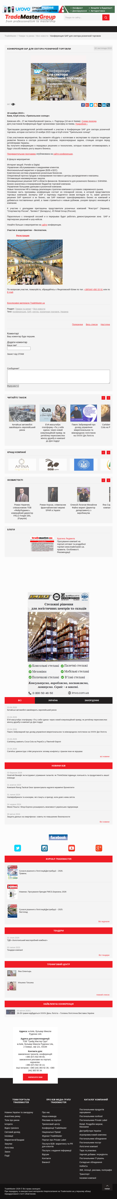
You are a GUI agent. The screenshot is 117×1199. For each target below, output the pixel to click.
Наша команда (49, 1116)
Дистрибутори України (90, 1131)
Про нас (46, 1112)
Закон (7, 1152)
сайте (44, 225)
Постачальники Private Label (93, 1120)
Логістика (9, 1147)
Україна (53, 700)
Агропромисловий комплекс (93, 1135)
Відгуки (45, 1154)
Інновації (9, 1136)
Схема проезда (89, 121)
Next (108, 398)
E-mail (10, 292)
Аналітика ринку (12, 1116)
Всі (19, 700)
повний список (103, 995)
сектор (35, 311)
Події (7, 1155)
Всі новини (105, 822)
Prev (103, 398)
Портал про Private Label (54, 1140)
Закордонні (92, 700)
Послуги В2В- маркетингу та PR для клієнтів (57, 1145)
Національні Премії (51, 1132)
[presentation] (30, 390)
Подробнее (81, 124)
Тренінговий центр (51, 1124)
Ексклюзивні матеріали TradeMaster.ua (26, 303)
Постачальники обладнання (93, 1138)
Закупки (8, 1144)
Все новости (42, 36)
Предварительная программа (21, 154)
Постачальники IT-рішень (92, 1158)
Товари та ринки (26, 36)
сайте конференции (63, 154)
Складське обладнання (91, 1162)
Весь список (92, 324)
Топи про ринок (12, 1120)
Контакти (46, 1158)
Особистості (15, 479)
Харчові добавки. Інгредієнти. (94, 1154)
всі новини (105, 756)
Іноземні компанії (88, 1178)
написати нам (35, 1077)
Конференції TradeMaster (54, 1128)
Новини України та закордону (19, 1112)
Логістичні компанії (89, 1146)
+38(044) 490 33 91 (93, 289)
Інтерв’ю (9, 1124)
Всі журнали (103, 921)
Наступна (105, 324)
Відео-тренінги (12, 1128)
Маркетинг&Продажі (14, 1140)
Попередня (77, 324)
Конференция (19, 311)
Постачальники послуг (90, 1142)
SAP (29, 311)
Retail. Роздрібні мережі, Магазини (91, 1125)
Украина (64, 311)
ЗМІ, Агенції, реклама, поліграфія (96, 1170)
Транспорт (85, 1174)
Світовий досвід (12, 1132)
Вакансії (46, 1162)
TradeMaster (10, 36)
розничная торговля (49, 311)
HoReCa (84, 1166)
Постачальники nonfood (91, 1116)
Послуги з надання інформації (56, 1150)
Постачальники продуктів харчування (92, 1110)
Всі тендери (104, 955)
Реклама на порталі (51, 1120)
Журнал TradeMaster (52, 1136)
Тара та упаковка (88, 1150)
